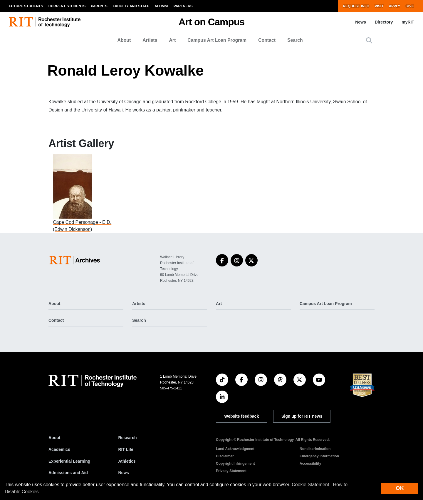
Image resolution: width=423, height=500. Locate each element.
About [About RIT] (54, 437)
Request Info (356, 6)
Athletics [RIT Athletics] (127, 461)
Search (295, 40)
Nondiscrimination (315, 449)
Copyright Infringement (235, 463)
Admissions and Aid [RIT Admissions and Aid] (68, 472)
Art (172, 40)
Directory (384, 22)
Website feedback (241, 416)
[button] (369, 40)
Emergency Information (319, 456)
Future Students (26, 6)
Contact (267, 40)
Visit (379, 6)
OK (400, 488)
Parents (99, 6)
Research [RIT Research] (127, 437)
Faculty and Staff (131, 6)
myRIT (408, 22)
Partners (183, 6)
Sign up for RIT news (301, 416)
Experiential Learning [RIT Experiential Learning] (69, 461)
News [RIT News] (123, 472)
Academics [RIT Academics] (59, 449)
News (360, 22)
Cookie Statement (310, 484)
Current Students (67, 6)
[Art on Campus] (75, 260)
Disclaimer (225, 456)
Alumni (161, 6)
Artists (149, 40)
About (124, 40)
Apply (394, 6)
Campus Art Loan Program (216, 40)
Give (409, 6)
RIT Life (125, 449)
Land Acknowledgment (235, 449)
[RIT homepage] (44, 22)
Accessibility (310, 463)
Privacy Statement (231, 471)
